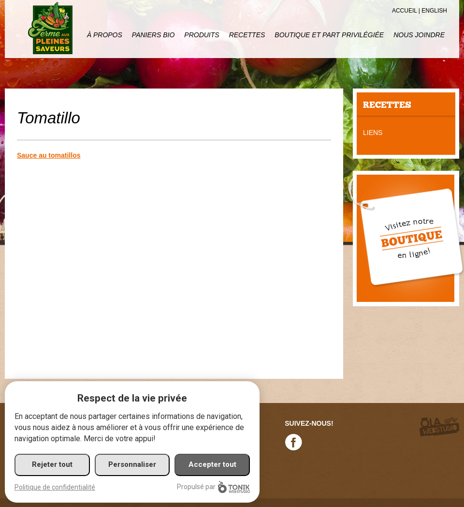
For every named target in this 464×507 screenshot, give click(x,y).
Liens (372, 132)
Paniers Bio (153, 35)
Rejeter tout (52, 464)
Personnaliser (132, 464)
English (434, 10)
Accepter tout (212, 464)
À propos (104, 35)
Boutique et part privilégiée (329, 35)
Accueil (404, 10)
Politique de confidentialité (54, 487)
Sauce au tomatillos (48, 155)
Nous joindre (419, 35)
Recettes (247, 35)
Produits (201, 35)
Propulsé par (213, 487)
